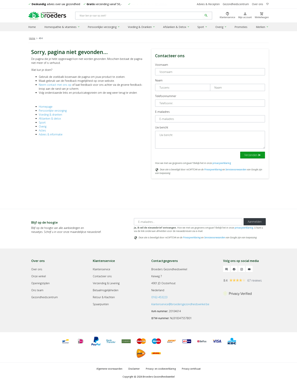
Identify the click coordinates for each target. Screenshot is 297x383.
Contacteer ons (102, 276)
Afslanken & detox (50, 118)
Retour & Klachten (104, 297)
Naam (159, 80)
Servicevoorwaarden (235, 169)
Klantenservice (101, 269)
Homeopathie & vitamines (62, 27)
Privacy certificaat (191, 368)
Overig (221, 27)
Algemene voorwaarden (109, 368)
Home (32, 27)
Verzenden (252, 155)
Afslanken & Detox (176, 27)
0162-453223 (159, 297)
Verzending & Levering (106, 283)
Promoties (240, 27)
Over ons (257, 4)
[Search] (139, 16)
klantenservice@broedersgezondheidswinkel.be (180, 304)
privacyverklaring (222, 163)
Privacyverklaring (213, 169)
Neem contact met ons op (55, 84)
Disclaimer (134, 368)
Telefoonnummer (165, 96)
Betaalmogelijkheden (105, 290)
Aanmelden (255, 221)
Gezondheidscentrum (236, 4)
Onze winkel (38, 276)
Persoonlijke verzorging (104, 27)
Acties (42, 130)
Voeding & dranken (50, 114)
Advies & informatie (51, 134)
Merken (262, 27)
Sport (202, 27)
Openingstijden (40, 283)
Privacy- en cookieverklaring (161, 368)
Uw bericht (161, 127)
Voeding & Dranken (141, 27)
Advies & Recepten (208, 4)
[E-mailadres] (188, 221)
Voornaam (161, 64)
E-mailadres (162, 112)
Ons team (37, 290)
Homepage (45, 106)
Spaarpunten (101, 304)
